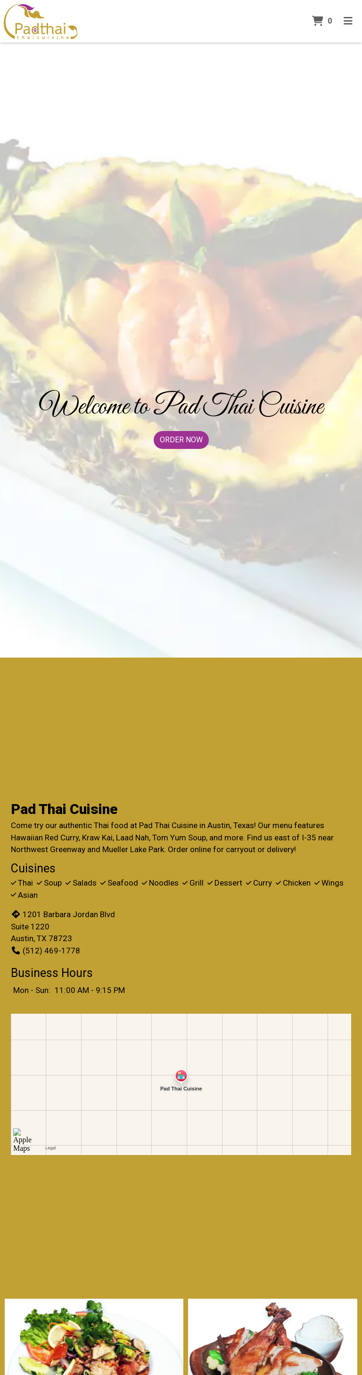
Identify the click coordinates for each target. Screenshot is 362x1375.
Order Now (181, 439)
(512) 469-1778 (45, 950)
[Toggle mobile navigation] (348, 21)
